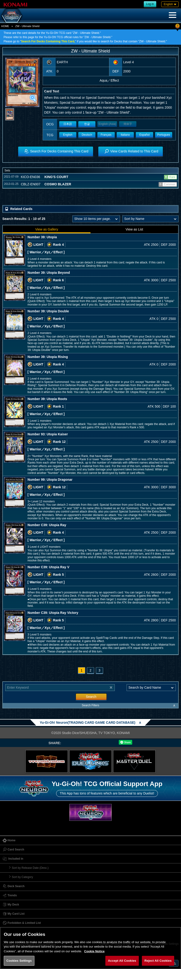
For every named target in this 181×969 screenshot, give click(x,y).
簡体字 (127, 124)
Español (144, 134)
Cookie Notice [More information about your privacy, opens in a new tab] (94, 951)
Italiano (125, 134)
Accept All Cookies (122, 960)
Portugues (163, 134)
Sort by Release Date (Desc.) (30, 868)
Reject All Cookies (158, 960)
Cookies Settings (19, 960)
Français (106, 134)
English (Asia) (107, 124)
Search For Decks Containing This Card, (48, 41)
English (67, 134)
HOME (5, 26)
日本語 (67, 124)
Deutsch (87, 134)
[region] (90, 948)
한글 (87, 124)
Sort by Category (22, 877)
